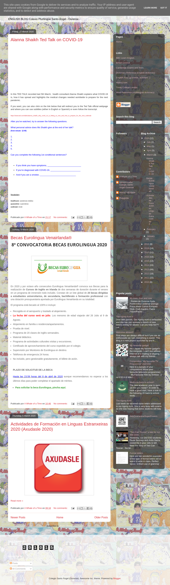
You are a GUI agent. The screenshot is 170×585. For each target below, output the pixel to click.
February (151, 229)
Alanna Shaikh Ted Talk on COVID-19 (47, 39)
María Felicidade (127, 192)
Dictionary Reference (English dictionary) (135, 73)
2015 (147, 261)
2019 (147, 244)
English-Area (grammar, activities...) (133, 77)
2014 (147, 265)
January (151, 236)
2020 (147, 138)
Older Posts (101, 517)
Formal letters (136, 453)
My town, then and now (141, 298)
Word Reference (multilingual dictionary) (135, 92)
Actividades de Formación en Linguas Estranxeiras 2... (150, 209)
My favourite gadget (139, 345)
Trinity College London (127, 87)
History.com (121, 82)
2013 (147, 269)
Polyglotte (124, 198)
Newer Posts (18, 517)
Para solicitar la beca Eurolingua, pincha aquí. (40, 387)
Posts (14, 563)
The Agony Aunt (123, 400)
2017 (147, 252)
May (149, 146)
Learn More (150, 7)
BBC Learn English (125, 58)
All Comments (18, 569)
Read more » (17, 501)
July (149, 142)
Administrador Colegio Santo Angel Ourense (126, 185)
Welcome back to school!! (142, 382)
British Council (123, 63)
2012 (147, 273)
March (150, 155)
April (149, 150)
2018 (147, 248)
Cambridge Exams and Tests (130, 67)
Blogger (117, 578)
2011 (147, 277)
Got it (163, 7)
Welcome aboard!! (124, 332)
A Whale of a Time (128, 176)
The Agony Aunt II (124, 316)
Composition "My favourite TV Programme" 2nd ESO (144, 362)
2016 (147, 257)
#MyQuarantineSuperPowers (143, 416)
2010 (147, 282)
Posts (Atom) (66, 526)
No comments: (61, 217)
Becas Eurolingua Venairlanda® (41, 237)
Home (59, 517)
